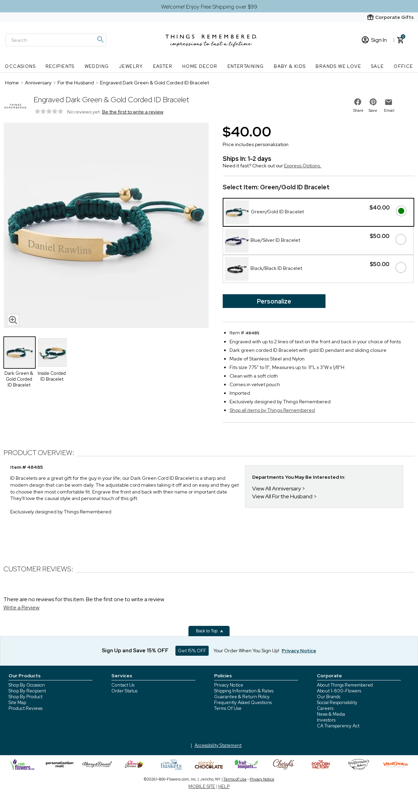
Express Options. (302, 166)
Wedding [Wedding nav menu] (97, 66)
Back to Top (209, 631)
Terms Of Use (228, 708)
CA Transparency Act (338, 726)
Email (389, 110)
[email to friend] (388, 102)
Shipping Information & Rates (243, 691)
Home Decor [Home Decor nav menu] (200, 66)
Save (373, 110)
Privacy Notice (228, 685)
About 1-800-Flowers (339, 691)
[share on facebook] (357, 101)
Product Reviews (25, 708)
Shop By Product (25, 697)
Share (358, 110)
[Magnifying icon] (100, 39)
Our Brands (328, 697)
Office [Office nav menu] (403, 66)
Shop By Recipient (27, 691)
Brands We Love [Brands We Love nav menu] (338, 66)
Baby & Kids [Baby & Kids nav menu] (290, 66)
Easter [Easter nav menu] (162, 66)
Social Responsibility (337, 702)
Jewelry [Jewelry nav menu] (131, 66)
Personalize (274, 301)
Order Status (124, 691)
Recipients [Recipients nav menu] (60, 66)
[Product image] (106, 226)
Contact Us (122, 685)
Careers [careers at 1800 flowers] (325, 708)
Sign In (374, 40)
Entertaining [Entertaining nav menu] (246, 66)
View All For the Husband (282, 496)
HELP (224, 786)
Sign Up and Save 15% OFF (135, 650)
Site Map (17, 702)
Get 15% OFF (192, 650)
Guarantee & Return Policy (242, 697)
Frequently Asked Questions (243, 702)
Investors (326, 720)
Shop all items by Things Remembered (272, 410)
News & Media (331, 714)
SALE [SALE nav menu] (377, 66)
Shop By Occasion (27, 685)
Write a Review (21, 607)
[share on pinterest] (373, 101)
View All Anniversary (276, 488)
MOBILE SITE (201, 786)
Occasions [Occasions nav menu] (20, 66)
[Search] (55, 40)
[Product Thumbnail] (19, 352)
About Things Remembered (345, 685)
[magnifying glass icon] (13, 320)
